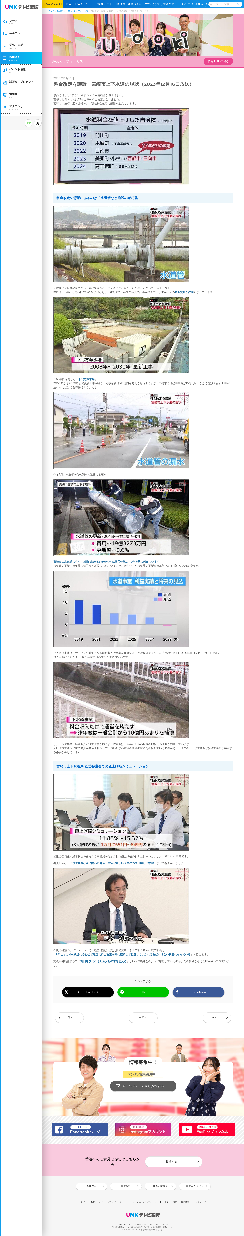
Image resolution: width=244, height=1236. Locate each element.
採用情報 (185, 1202)
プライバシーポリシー (117, 1202)
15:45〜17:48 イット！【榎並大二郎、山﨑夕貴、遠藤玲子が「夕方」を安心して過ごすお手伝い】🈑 (129, 4)
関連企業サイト (195, 1186)
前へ (71, 1017)
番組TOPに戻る (218, 61)
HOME (50, 11)
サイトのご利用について (92, 1202)
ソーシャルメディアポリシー (145, 1202)
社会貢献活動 (160, 1186)
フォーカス (83, 11)
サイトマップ (200, 1202)
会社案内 (91, 1186)
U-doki (71, 11)
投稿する (171, 1161)
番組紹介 (61, 11)
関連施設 (126, 1186)
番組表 (199, 4)
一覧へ (143, 1017)
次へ (215, 1017)
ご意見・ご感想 (170, 1202)
